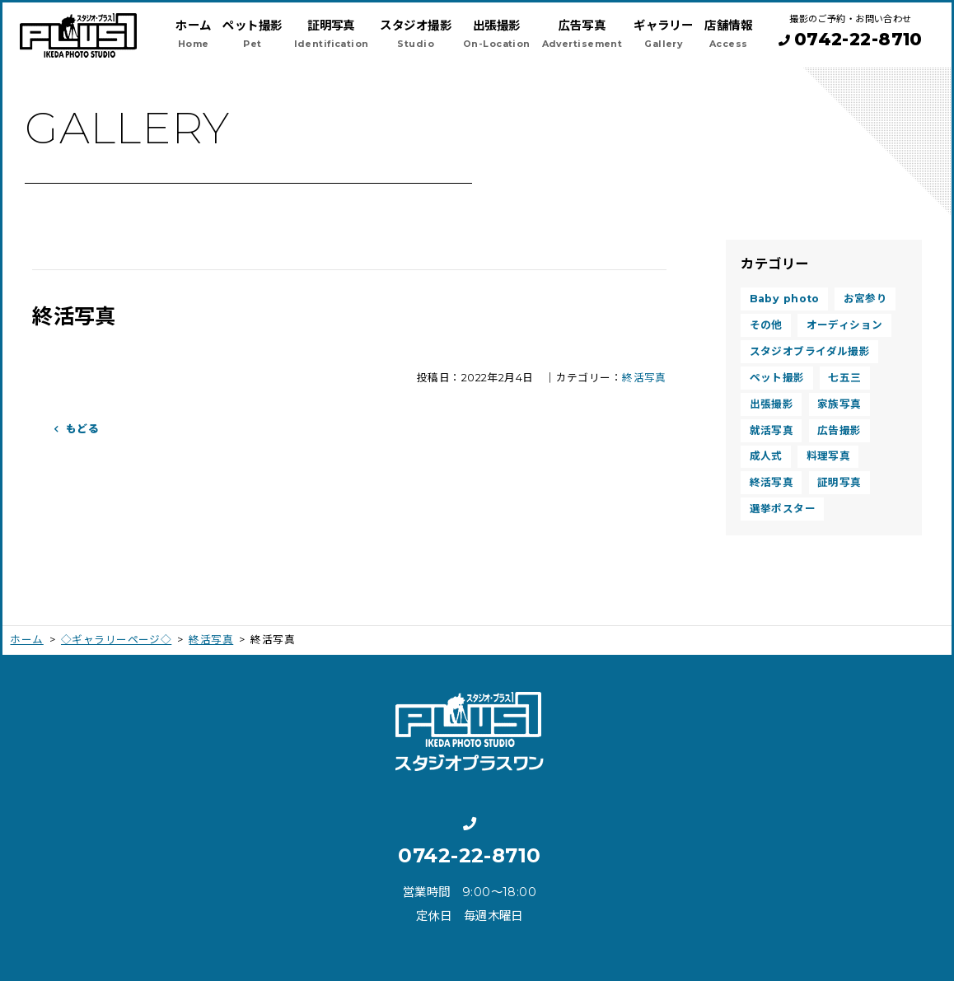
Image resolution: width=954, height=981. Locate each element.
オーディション (845, 325)
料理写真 (829, 456)
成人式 (766, 456)
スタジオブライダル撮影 (810, 351)
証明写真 (839, 482)
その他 (766, 325)
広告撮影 (839, 430)
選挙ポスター (783, 508)
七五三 (844, 377)
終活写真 (644, 377)
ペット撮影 (777, 377)
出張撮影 (772, 404)
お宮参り (866, 298)
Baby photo (785, 298)
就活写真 (772, 430)
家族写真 (839, 404)
